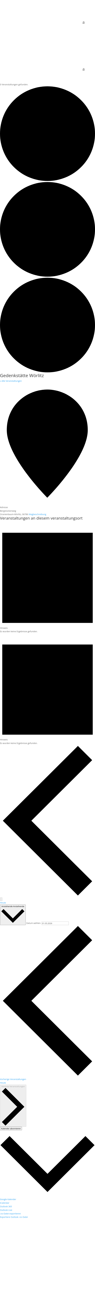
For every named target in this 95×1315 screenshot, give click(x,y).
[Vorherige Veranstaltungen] (47, 895)
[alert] (47, 577)
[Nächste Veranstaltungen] (1, 899)
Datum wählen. (34, 923)
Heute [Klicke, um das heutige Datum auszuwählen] (3, 1082)
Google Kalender (8, 1199)
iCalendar (4, 1202)
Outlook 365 (6, 1206)
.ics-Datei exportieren (10, 1213)
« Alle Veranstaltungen (11, 380)
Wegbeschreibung (37, 514)
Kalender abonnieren (11, 1128)
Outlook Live (6, 1210)
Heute (3, 902)
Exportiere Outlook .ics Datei (14, 1217)
